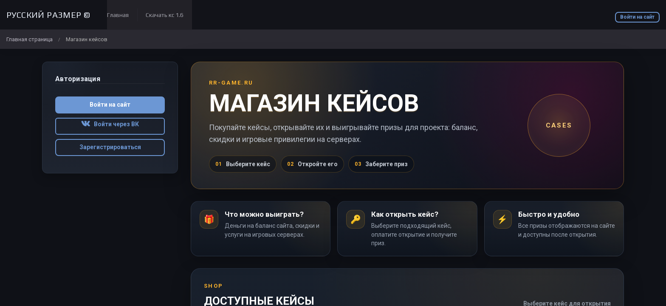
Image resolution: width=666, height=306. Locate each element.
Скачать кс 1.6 (164, 14)
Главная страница (29, 39)
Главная (118, 14)
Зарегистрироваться (110, 147)
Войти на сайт (637, 17)
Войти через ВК (110, 124)
